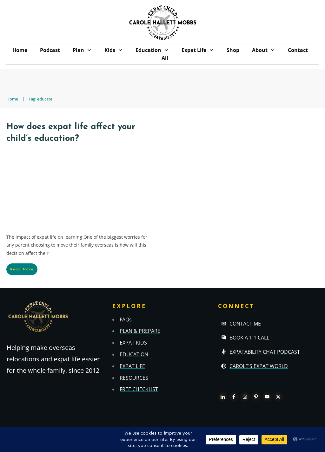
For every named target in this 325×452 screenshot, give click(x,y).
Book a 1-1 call (249, 337)
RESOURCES (134, 377)
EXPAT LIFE (132, 366)
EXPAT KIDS (133, 342)
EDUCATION (134, 354)
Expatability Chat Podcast (264, 351)
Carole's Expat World (258, 366)
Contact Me (245, 323)
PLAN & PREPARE (140, 330)
